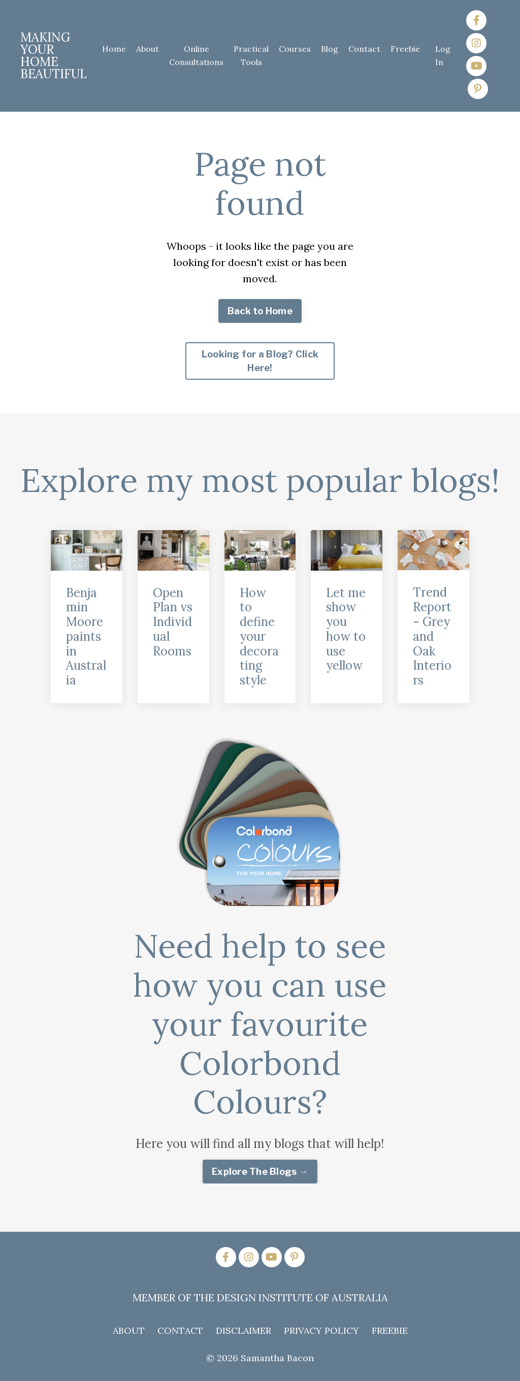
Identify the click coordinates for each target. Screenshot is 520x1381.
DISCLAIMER (243, 1330)
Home (114, 49)
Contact (364, 49)
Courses (295, 49)
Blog (329, 49)
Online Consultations (196, 55)
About (147, 49)
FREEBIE (390, 1330)
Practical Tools (251, 55)
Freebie (405, 49)
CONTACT (180, 1330)
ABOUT (129, 1330)
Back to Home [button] (260, 311)
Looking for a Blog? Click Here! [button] (260, 361)
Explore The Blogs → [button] (260, 1171)
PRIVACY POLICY (321, 1330)
